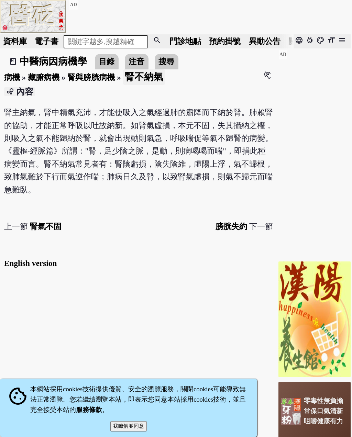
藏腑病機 (43, 77)
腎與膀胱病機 (91, 77)
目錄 (106, 61)
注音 (136, 61)
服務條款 (89, 409)
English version (30, 263)
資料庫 (15, 41)
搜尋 (166, 61)
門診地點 (185, 41)
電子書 (46, 41)
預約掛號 (225, 41)
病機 (12, 77)
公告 (264, 41)
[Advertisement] (314, 153)
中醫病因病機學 (53, 61)
